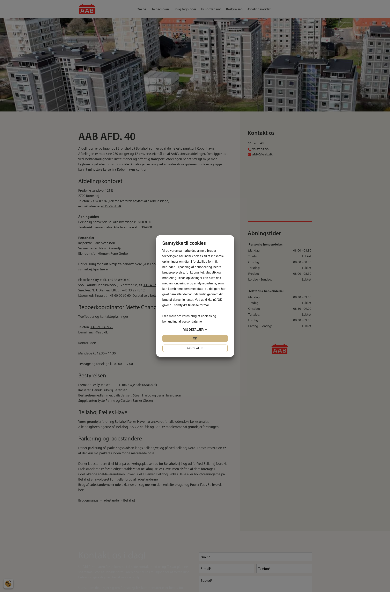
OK (195, 338)
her (200, 321)
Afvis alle (195, 348)
